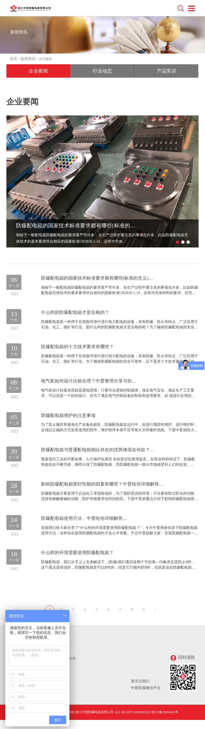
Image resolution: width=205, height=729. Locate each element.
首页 (13, 59)
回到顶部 (183, 667)
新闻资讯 (28, 59)
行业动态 (102, 71)
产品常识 (166, 71)
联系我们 (18, 654)
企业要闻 (38, 71)
